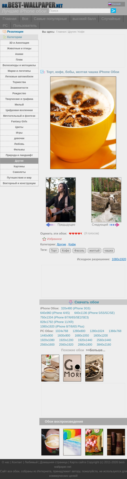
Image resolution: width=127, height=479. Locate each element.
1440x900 (46, 335)
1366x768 (115, 331)
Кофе (81, 31)
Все (25, 19)
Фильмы (19, 149)
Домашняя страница (54, 462)
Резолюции (13, 31)
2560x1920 (66, 344)
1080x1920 (119, 259)
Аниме (19, 54)
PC (5, 26)
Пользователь (25, 26)
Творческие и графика (19, 99)
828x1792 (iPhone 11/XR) (57, 322)
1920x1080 (47, 340)
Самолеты (19, 172)
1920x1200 (66, 340)
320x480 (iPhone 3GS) (76, 308)
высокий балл (84, 19)
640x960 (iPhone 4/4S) (55, 312)
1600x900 (63, 335)
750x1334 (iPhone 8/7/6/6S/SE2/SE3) (64, 317)
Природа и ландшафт (19, 155)
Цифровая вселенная (19, 110)
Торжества (19, 82)
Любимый (31, 462)
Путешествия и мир (19, 177)
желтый (94, 250)
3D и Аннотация (19, 42)
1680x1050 (82, 335)
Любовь (19, 143)
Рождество (19, 93)
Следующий (106, 201)
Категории (12, 37)
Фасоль (79, 250)
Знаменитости (19, 87)
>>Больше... (95, 350)
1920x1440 (85, 340)
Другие (19, 160)
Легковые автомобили (19, 76)
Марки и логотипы (19, 70)
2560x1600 (47, 344)
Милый (19, 104)
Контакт (17, 462)
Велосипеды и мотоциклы (19, 65)
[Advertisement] (83, 61)
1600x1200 (101, 335)
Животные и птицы (19, 48)
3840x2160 (104, 344)
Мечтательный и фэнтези (19, 115)
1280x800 (79, 331)
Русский (114, 4)
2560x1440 (104, 340)
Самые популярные (50, 19)
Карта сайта (78, 462)
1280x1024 (97, 331)
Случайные (110, 19)
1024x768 (61, 331)
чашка (109, 250)
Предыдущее (61, 201)
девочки (19, 138)
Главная (9, 19)
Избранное (54, 238)
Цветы (19, 127)
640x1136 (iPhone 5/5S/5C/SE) (94, 312)
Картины (19, 166)
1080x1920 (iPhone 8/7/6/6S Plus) (62, 326)
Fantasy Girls (19, 121)
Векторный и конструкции (19, 183)
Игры (19, 132)
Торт (54, 250)
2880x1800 (85, 344)
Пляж (19, 59)
